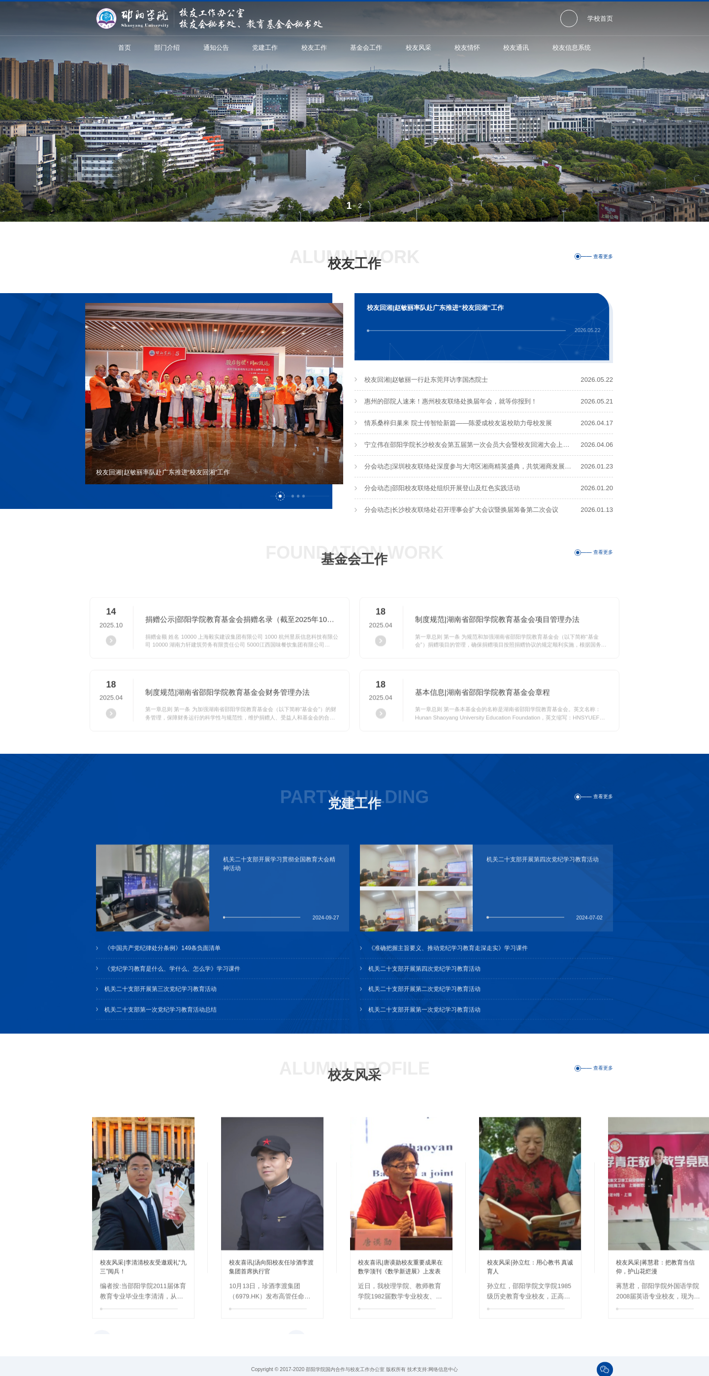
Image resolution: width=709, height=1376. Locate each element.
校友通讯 (516, 47)
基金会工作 (366, 47)
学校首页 (600, 18)
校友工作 (314, 47)
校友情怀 (467, 47)
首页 (124, 47)
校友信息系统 (571, 47)
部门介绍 (167, 47)
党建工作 (265, 47)
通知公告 (216, 47)
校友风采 (418, 47)
